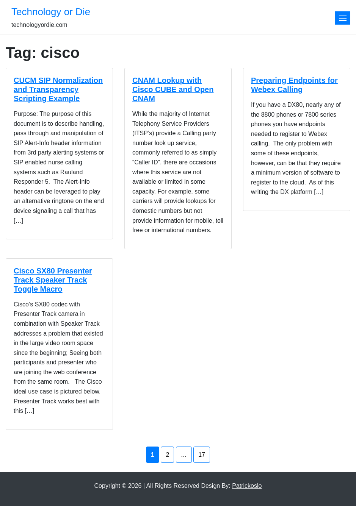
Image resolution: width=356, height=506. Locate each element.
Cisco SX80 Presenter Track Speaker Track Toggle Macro (53, 280)
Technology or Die (50, 11)
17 (201, 454)
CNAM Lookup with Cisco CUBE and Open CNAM (172, 89)
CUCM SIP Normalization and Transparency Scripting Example (58, 89)
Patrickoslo (247, 486)
